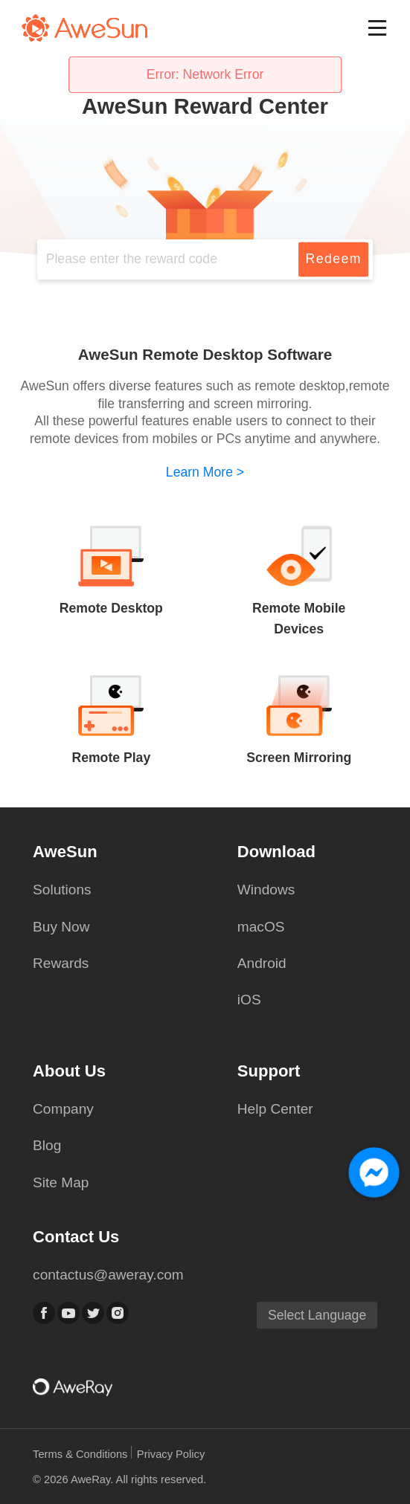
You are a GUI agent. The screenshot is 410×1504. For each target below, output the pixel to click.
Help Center (275, 1109)
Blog (47, 1145)
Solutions (62, 889)
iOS (249, 999)
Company (63, 1109)
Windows (266, 889)
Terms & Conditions (81, 1454)
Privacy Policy (171, 1454)
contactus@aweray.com (108, 1274)
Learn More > (205, 472)
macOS (261, 927)
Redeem (333, 258)
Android (261, 963)
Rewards (61, 963)
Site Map (61, 1182)
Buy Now (61, 927)
